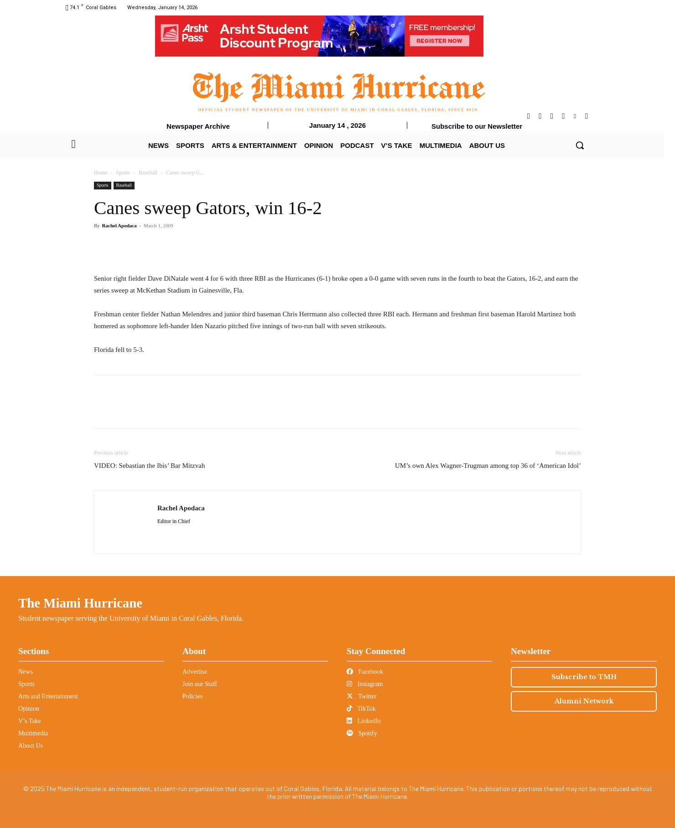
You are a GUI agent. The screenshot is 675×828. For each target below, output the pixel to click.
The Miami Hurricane (80, 603)
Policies (192, 696)
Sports (123, 172)
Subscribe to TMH (584, 677)
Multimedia (33, 733)
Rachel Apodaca (119, 225)
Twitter (361, 696)
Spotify (362, 733)
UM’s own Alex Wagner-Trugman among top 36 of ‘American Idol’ (488, 465)
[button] (579, 145)
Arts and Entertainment (48, 696)
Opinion (28, 708)
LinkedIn (364, 721)
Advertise (194, 671)
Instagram (365, 684)
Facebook (365, 671)
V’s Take (29, 721)
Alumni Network (584, 701)
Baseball (148, 172)
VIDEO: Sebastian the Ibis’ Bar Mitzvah (149, 465)
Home (100, 172)
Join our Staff (199, 684)
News (25, 671)
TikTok (361, 708)
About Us (30, 745)
